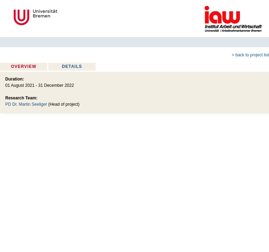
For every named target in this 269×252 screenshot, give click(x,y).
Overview (23, 66)
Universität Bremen (59, 17)
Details (72, 66)
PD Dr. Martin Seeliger (26, 104)
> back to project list (250, 54)
